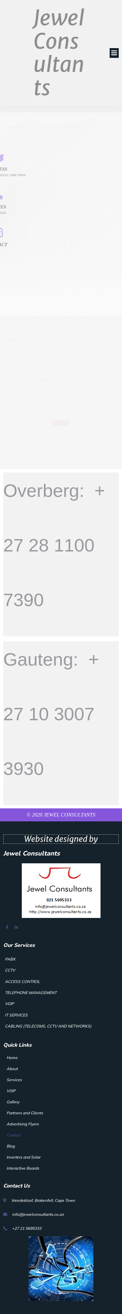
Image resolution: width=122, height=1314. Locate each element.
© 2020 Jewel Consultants (61, 814)
